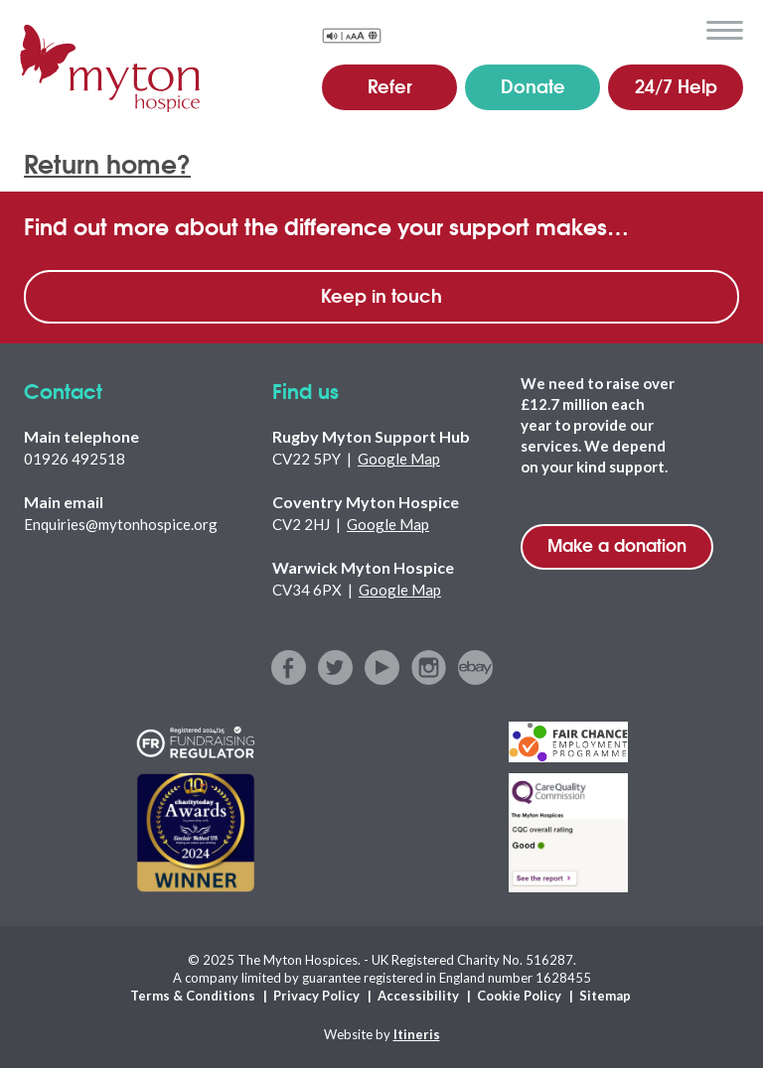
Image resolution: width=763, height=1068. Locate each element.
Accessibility (418, 995)
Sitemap (605, 995)
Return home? (107, 162)
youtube (382, 667)
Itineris (416, 1034)
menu (724, 31)
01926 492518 (74, 458)
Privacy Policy (316, 995)
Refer (390, 85)
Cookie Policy (519, 995)
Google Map (399, 458)
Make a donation (617, 544)
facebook (288, 667)
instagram (428, 667)
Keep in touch (381, 295)
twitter (335, 667)
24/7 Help (676, 85)
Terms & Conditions (192, 995)
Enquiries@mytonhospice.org (121, 524)
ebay (475, 667)
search (678, 29)
